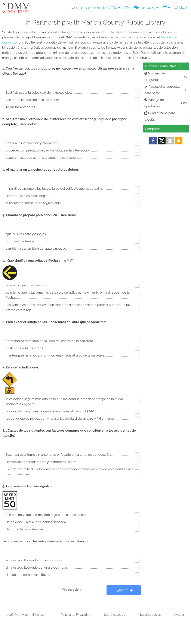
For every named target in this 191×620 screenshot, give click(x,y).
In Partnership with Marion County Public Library (95, 22)
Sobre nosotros (114, 614)
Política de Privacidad (75, 614)
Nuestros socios (150, 614)
